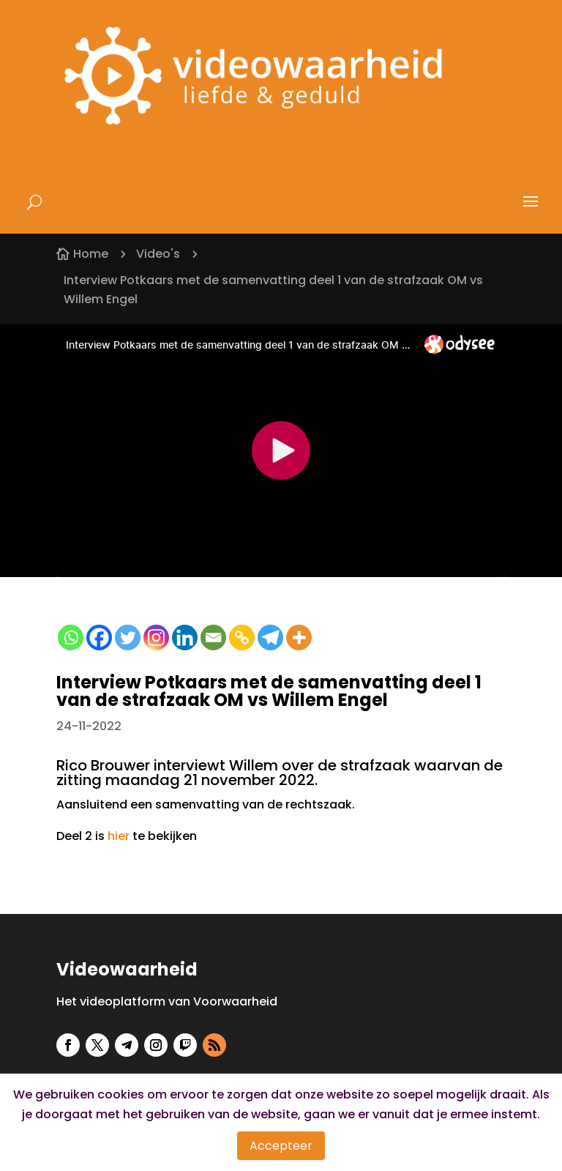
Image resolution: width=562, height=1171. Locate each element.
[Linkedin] (185, 637)
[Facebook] (99, 637)
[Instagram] (156, 637)
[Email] (213, 637)
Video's (158, 253)
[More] (299, 637)
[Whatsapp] (70, 637)
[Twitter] (127, 637)
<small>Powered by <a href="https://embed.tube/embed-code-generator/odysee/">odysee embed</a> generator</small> (281, 450)
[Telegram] (270, 637)
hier (119, 836)
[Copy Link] (242, 637)
